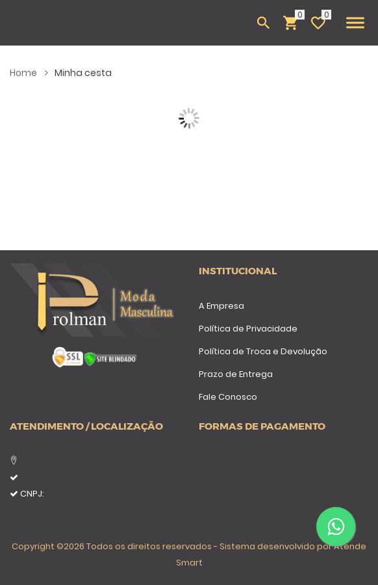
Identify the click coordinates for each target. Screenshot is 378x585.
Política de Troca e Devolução (263, 351)
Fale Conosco (228, 397)
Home (29, 72)
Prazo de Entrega (236, 374)
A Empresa (221, 306)
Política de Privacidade (248, 328)
